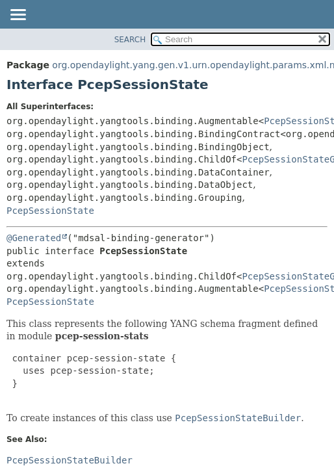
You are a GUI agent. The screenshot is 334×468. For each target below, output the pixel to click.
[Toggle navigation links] (17, 15)
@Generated (33, 238)
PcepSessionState (50, 210)
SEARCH (130, 39)
